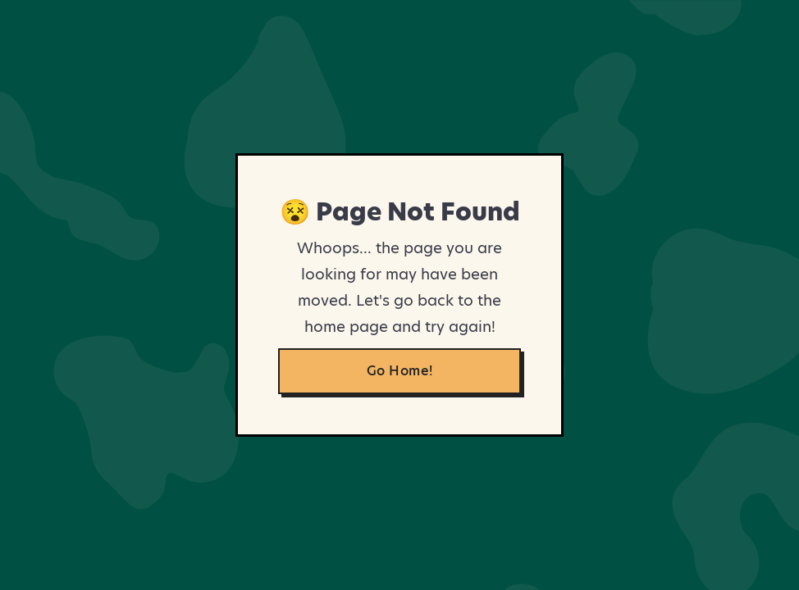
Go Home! (400, 370)
